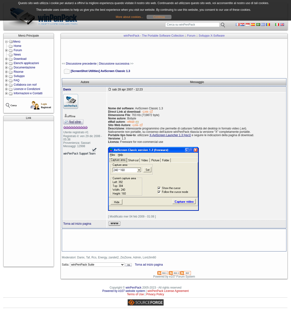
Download (20, 59)
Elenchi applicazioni (26, 63)
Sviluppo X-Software (212, 35)
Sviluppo (19, 76)
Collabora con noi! (25, 84)
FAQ (16, 80)
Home (17, 46)
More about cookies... (129, 17)
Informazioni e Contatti (28, 93)
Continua (159, 17)
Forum (18, 50)
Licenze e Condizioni (27, 89)
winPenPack (134, 287)
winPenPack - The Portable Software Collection (154, 35)
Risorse (18, 71)
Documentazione (24, 67)
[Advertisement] (29, 194)
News (17, 54)
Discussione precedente (81, 63)
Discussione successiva (114, 63)
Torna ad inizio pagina (77, 223)
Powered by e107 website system (123, 291)
